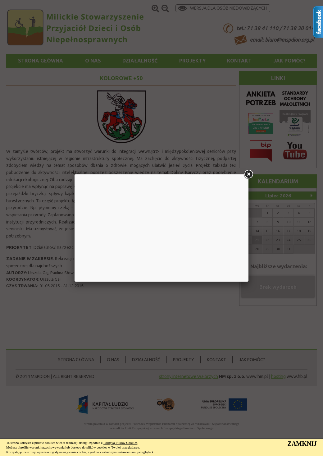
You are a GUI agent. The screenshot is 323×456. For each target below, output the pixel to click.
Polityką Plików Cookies (120, 442)
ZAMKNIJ (302, 443)
